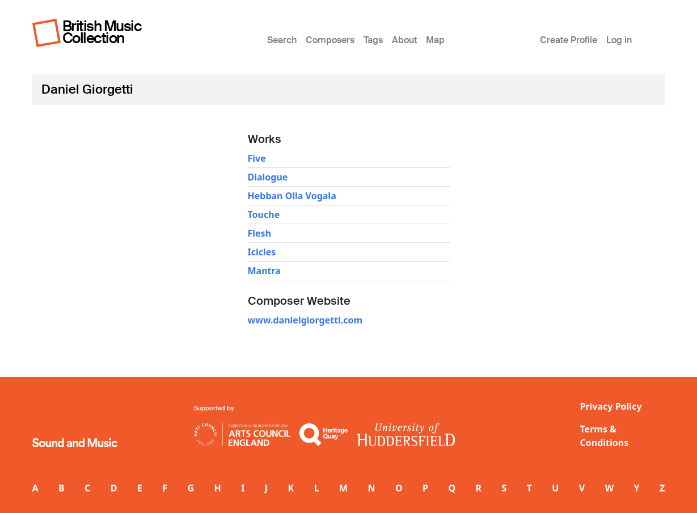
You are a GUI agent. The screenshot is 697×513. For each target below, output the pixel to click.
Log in (619, 40)
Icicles (262, 252)
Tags (373, 40)
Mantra (264, 270)
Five (257, 158)
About (404, 40)
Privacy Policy (611, 406)
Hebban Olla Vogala (292, 196)
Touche (264, 214)
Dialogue (268, 177)
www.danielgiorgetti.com (305, 320)
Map (435, 40)
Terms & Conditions (604, 436)
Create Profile (568, 40)
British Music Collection (102, 32)
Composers (330, 40)
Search (282, 40)
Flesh (260, 233)
